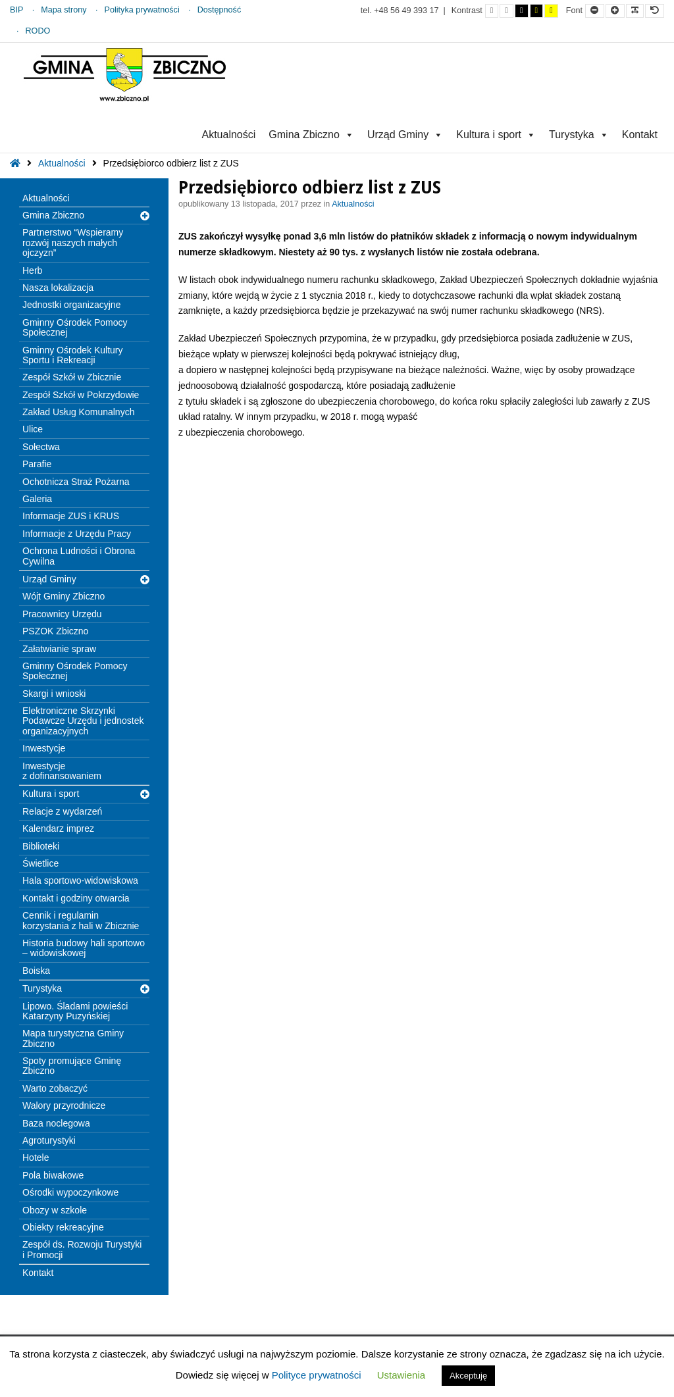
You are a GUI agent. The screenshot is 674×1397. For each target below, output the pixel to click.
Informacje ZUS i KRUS (70, 516)
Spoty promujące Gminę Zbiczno (71, 1065)
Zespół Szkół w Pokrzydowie (80, 395)
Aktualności (228, 134)
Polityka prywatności (142, 9)
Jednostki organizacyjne (71, 304)
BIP (16, 9)
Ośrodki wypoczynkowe (70, 1192)
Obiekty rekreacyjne (63, 1227)
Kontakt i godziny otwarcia (76, 898)
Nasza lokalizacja (57, 287)
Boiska (36, 970)
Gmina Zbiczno (311, 134)
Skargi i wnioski (54, 693)
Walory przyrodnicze (63, 1105)
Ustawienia (401, 1375)
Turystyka (579, 134)
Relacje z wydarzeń (62, 811)
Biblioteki (40, 846)
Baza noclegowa (56, 1123)
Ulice (32, 429)
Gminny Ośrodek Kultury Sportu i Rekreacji (72, 355)
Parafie (36, 464)
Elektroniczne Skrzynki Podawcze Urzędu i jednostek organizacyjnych (82, 720)
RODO (38, 31)
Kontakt (640, 134)
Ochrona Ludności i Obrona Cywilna (78, 556)
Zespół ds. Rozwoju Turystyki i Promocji (82, 1249)
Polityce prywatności (316, 1375)
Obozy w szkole (54, 1210)
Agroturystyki (49, 1140)
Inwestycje (43, 748)
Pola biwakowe (53, 1175)
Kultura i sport (496, 134)
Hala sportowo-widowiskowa (80, 880)
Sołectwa (41, 447)
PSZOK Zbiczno (55, 631)
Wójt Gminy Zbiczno (63, 596)
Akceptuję (468, 1376)
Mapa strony (63, 9)
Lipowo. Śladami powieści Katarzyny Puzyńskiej (75, 1011)
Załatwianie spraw (59, 649)
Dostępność (219, 9)
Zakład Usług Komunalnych (78, 412)
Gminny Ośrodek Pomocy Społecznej (75, 327)
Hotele (35, 1157)
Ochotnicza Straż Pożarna (76, 481)
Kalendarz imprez (58, 828)
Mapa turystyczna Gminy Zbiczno (73, 1038)
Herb (32, 270)
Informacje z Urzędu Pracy (76, 533)
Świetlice (40, 863)
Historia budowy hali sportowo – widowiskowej (83, 948)
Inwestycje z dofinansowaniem (61, 771)
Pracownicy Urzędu (62, 614)
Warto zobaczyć (55, 1088)
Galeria (37, 499)
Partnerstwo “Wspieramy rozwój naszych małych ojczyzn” (72, 242)
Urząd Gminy (405, 134)
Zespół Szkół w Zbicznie (71, 377)
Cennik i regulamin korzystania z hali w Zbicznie (80, 920)
